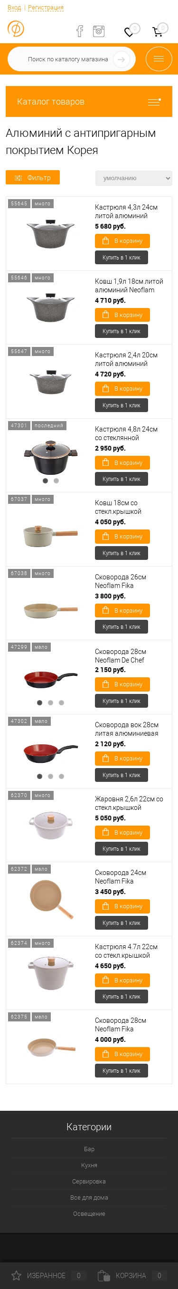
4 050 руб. (110, 521)
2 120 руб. (110, 743)
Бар (89, 1149)
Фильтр (33, 178)
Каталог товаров (89, 101)
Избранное (48, 1275)
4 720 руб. (110, 373)
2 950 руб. (110, 447)
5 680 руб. (110, 226)
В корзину (122, 240)
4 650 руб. (110, 965)
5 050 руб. (110, 817)
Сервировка (89, 1181)
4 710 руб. (110, 300)
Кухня (89, 1165)
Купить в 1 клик (122, 257)
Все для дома (89, 1197)
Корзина (132, 1275)
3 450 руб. (110, 891)
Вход (14, 7)
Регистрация (46, 7)
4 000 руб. (110, 1039)
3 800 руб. (110, 595)
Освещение (89, 1213)
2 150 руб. (110, 669)
